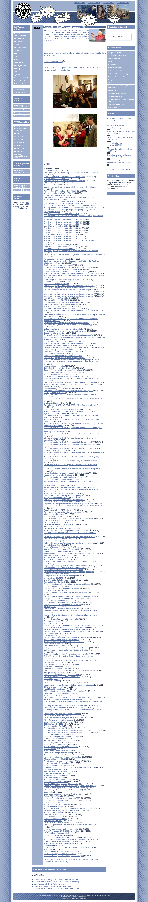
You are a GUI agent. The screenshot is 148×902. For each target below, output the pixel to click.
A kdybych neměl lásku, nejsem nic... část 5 (61, 230)
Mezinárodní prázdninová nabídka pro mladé (61, 810)
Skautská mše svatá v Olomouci (56, 740)
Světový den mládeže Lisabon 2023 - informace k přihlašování (68, 207)
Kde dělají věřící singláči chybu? (56, 374)
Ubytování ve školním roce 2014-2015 (59, 520)
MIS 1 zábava (18, 136)
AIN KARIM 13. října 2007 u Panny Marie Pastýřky (64, 856)
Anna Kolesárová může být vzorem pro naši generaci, (65, 331)
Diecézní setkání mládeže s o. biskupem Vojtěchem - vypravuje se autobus (73, 216)
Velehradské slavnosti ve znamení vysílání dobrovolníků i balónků (70, 561)
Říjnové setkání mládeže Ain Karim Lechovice (62, 852)
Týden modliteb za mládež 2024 (56, 179)
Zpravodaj (17, 50)
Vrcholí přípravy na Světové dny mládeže (60, 716)
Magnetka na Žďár (51, 635)
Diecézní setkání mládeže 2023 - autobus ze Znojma (65, 203)
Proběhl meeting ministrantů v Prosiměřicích (61, 829)
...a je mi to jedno (51, 679)
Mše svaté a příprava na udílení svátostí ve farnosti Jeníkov (67, 670)
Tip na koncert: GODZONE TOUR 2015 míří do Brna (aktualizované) (71, 405)
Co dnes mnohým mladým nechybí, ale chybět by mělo (66, 267)
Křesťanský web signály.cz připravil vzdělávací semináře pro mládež (71, 251)
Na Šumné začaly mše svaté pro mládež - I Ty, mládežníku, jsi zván (70, 325)
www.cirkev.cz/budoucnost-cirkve (57, 70)
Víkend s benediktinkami (53, 806)
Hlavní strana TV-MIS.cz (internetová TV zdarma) (20, 128)
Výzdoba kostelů (20, 81)
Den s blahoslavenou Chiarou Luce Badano (61, 539)
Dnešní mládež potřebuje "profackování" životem (63, 356)
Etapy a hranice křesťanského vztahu (58, 493)
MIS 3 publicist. (19, 142)
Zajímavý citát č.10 (51, 590)
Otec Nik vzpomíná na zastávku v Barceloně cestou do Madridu (69, 697)
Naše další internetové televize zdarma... (21, 156)
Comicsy (17, 113)
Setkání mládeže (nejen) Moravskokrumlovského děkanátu (67, 596)
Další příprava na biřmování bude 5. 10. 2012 (62, 605)
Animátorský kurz (51, 185)
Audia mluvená (19, 151)
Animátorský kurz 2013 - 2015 (56, 557)
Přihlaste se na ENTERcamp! (55, 646)
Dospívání (48, 792)
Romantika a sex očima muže (55, 450)
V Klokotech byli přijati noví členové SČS (60, 854)
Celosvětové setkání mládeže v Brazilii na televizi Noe (65, 568)
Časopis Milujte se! (114, 53)
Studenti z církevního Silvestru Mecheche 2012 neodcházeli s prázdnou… (73, 592)
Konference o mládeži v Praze (56, 782)
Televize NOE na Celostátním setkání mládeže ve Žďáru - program (70, 615)
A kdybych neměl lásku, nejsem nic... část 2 (61, 238)
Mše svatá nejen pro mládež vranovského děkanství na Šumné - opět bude (73, 310)
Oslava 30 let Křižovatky (53, 796)
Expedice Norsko (50, 621)
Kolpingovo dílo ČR (115, 96)
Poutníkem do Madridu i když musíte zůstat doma (63, 718)
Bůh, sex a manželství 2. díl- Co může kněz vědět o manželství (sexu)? (72, 456)
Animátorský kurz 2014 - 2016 (56, 516)
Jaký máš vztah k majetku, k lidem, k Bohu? (61, 755)
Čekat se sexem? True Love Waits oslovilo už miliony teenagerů (69, 572)
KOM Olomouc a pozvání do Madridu (58, 720)
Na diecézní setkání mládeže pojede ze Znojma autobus (66, 531)
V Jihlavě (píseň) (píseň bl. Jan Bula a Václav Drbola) (52, 886)
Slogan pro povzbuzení (53, 835)
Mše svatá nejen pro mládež (55, 413)
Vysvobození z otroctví (53, 282)
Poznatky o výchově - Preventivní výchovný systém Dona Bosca (69, 786)
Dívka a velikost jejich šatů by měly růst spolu (62, 496)
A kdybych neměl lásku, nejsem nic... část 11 (61, 224)
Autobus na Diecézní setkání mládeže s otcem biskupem (66, 360)
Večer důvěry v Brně (52, 742)
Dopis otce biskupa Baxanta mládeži (58, 265)
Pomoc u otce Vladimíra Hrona (56, 601)
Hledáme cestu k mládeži (54, 765)
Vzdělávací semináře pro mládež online (59, 249)
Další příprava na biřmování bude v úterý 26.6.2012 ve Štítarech (69, 625)
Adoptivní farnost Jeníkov (117, 93)
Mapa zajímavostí (20, 66)
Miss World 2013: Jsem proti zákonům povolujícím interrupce (68, 553)
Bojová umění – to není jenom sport (58, 234)
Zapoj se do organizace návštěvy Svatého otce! (62, 794)
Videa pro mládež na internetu (56, 284)
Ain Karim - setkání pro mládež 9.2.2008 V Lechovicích (65, 847)
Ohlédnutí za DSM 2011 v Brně (56, 724)
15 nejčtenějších (19, 92)
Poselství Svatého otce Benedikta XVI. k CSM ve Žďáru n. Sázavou (70, 611)
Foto (15, 56)
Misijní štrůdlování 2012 (53, 633)
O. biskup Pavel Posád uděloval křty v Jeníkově (63, 841)
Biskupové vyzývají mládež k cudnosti (59, 576)
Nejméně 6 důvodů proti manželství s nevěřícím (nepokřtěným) (69, 504)
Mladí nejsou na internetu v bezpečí (58, 352)
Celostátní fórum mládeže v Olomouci (59, 368)
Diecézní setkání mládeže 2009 (56, 817)
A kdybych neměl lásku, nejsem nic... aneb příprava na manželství (70, 240)
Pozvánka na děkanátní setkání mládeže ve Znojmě (64, 181)
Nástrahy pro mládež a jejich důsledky (59, 475)
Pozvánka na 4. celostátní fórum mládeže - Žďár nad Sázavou (68, 685)
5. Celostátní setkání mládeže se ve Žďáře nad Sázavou (66, 660)
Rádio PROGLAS (114, 65)
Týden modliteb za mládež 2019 (56, 300)
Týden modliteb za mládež (54, 366)
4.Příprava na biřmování (53, 687)
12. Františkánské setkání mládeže (58, 833)
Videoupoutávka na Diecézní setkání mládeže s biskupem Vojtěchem (71, 481)
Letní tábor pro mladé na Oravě (56, 245)
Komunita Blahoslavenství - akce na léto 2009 (62, 798)
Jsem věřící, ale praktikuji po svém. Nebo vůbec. (63, 370)
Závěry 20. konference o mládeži (57, 498)
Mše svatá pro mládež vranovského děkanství (62, 502)
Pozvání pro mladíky (52, 195)
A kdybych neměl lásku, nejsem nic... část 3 (61, 236)
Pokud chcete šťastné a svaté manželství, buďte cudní (65, 473)
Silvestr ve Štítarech (52, 681)
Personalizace (19, 89)
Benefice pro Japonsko (53, 734)
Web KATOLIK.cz (114, 59)
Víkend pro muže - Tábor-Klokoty (57, 804)
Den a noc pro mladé (52, 802)
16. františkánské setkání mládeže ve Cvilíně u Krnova (65, 627)
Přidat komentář (59, 861)
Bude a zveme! (19, 38)
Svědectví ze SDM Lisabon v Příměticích (60, 191)
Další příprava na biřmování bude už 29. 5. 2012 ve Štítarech (68, 631)
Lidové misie (18, 63)
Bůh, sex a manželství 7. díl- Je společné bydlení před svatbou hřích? (71, 434)
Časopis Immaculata (115, 80)
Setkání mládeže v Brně (53, 726)
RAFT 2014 (49, 526)
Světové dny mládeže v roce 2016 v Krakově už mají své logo (68, 518)
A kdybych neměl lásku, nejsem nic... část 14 (61, 220)
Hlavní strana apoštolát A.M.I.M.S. (21, 106)
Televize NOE (112, 62)
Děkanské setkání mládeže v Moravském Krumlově (64, 691)
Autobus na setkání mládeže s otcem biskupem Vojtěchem (67, 584)
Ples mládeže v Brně (52, 545)
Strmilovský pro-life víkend (54, 775)
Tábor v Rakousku (51, 522)
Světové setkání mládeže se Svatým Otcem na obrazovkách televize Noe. (73, 701)
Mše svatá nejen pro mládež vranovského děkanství (64, 343)
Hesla (16, 59)
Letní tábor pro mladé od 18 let (56, 226)
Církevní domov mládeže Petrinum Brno (60, 551)
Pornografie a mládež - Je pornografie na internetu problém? (68, 335)
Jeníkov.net (112, 90)
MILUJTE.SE (123, 2)
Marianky (17, 69)
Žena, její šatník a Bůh (53, 432)
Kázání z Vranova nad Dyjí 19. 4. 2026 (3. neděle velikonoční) (56, 888)
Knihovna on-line (20, 110)
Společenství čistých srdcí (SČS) (119, 56)
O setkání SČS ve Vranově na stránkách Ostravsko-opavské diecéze (71, 362)
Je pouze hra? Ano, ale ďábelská (64, 411)
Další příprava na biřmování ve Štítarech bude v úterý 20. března (69, 656)
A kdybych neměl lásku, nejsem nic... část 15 (61, 214)
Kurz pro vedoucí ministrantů (55, 559)
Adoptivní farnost (20, 47)
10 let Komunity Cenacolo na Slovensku (60, 349)
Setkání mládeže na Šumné (55, 812)
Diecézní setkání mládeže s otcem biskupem (62, 269)
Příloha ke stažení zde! (54, 62)
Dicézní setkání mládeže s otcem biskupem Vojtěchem (65, 732)
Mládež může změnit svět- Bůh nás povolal (61, 683)
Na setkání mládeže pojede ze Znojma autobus (62, 757)
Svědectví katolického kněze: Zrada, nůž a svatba (63, 570)
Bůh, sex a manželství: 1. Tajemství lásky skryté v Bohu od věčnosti (70, 461)
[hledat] (120, 36)
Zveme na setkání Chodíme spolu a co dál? (61, 747)
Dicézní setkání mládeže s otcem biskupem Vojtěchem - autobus (69, 730)
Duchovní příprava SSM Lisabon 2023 (59, 201)
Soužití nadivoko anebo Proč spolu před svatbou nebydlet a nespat (70, 465)
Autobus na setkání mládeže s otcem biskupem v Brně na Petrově (70, 395)
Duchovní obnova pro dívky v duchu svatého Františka (65, 788)
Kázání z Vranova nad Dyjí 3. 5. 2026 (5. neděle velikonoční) (55, 880)
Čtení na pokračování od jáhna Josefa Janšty (62, 376)
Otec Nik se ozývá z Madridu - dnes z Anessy (62, 714)
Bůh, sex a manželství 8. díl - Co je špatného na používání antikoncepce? (73, 428)
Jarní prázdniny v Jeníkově (54, 582)
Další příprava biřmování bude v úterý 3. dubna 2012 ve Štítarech (70, 650)
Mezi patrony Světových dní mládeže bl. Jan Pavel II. (65, 629)
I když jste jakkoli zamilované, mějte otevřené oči (63, 279)
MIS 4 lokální (18, 145)
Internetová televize (115, 68)
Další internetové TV (115, 71)
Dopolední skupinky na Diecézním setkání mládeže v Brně (67, 654)
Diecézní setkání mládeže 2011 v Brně (59, 728)
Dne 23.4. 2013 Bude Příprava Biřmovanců (61, 580)
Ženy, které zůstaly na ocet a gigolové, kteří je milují (64, 205)
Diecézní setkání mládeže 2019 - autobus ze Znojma (65, 302)
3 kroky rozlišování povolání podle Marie (60, 304)
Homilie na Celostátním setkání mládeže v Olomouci (64, 345)
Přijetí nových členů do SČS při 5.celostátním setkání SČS (67, 808)
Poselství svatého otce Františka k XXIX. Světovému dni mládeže (70, 533)
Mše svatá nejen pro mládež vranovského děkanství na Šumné (69, 273)
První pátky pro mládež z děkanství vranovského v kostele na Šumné (71, 825)
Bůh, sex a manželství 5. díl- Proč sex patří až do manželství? (68, 442)
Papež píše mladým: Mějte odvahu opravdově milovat (65, 487)
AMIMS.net (79, 2)
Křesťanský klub (50, 777)
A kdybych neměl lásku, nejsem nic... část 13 (61, 222)
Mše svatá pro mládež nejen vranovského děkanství (64, 500)
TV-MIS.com (94, 2)
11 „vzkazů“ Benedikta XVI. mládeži (58, 736)
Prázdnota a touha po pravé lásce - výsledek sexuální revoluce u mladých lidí (74, 255)
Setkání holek (49, 749)
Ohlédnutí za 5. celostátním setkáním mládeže (62, 609)
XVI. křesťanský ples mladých (55, 771)
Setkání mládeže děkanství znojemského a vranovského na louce (70, 187)
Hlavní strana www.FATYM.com (20, 34)
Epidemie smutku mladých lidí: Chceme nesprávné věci (66, 290)
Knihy (16, 72)
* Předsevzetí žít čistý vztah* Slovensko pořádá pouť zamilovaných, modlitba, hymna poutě (69, 542)
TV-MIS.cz (108, 2)
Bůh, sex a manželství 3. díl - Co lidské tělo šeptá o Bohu (67, 448)
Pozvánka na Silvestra (53, 821)
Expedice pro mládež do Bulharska (58, 574)
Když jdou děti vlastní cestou (55, 689)
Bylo (15, 53)
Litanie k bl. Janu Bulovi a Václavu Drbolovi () (50, 884)
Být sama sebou (50, 769)
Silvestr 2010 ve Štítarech (54, 738)
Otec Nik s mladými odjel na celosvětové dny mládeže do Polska (69, 382)
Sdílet (47, 164)
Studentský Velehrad (52, 644)
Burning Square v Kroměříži (55, 393)
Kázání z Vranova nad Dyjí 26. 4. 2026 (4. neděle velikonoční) (56, 882)
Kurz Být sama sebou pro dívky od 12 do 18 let (62, 800)
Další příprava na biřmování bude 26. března (61, 588)
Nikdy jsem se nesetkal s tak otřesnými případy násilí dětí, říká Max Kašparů (74, 275)
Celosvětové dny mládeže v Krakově (58, 389)
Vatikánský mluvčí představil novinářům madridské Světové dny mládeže (72, 710)
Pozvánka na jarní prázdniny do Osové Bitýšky (62, 761)
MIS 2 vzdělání (19, 139)
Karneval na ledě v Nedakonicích (57, 763)
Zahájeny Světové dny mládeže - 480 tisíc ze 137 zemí (66, 705)
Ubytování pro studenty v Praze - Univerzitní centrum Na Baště (69, 566)
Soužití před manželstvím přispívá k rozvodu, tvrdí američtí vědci (69, 537)
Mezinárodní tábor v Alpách (55, 403)
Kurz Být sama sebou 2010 (54, 751)
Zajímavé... (17, 75)
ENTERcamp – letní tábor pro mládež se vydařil (63, 790)
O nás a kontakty (20, 84)
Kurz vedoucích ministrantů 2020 (57, 259)
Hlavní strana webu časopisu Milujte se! (21, 186)
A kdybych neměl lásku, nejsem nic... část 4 (61, 232)
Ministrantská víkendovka (54, 514)
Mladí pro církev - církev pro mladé (57, 815)
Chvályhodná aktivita (52, 212)
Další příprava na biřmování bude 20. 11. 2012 (62, 598)
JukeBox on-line (113, 83)
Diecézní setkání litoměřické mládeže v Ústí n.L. (63, 603)
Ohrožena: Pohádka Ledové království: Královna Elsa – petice (68, 391)
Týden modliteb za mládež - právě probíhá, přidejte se (65, 210)
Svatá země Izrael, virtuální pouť (119, 74)
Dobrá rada (48, 845)
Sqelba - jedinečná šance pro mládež (58, 341)
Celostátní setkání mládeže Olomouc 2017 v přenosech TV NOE (69, 347)
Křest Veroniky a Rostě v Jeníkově (58, 843)
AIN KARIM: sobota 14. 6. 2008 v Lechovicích (62, 831)
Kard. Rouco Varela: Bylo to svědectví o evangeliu (64, 699)
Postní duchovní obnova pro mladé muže (60, 372)
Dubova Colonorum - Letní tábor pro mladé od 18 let (64, 177)
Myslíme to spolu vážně (53, 695)
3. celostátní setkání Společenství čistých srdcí (62, 837)
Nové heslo (48, 849)
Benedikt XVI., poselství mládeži (56, 780)
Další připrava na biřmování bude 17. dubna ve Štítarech (66, 648)
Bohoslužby (18, 41)
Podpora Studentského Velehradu (57, 547)
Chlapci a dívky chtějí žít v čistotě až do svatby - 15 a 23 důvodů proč (71, 378)
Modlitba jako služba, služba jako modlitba (60, 555)
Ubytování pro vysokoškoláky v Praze (59, 722)
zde (27, 203)
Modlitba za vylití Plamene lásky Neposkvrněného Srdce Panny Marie (71, 172)
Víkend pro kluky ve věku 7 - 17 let (58, 193)
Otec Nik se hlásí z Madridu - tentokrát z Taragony (63, 708)
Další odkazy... (113, 107)
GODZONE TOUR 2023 (53, 183)
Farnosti (16, 44)
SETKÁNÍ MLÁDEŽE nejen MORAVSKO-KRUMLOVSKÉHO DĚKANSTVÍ (73, 399)
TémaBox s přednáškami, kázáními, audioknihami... (120, 86)
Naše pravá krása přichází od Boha (58, 753)
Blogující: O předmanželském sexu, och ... (60, 308)
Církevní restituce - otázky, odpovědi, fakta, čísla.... (121, 100)
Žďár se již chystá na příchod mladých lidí (60, 619)
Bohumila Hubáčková (56, 859)
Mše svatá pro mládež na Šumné (57, 306)
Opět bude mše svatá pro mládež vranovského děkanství (66, 323)
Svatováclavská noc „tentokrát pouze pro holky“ (62, 512)
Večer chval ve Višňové (53, 354)
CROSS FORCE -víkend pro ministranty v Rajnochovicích (67, 528)
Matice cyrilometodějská (116, 77)
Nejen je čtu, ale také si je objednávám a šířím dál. (116, 162)
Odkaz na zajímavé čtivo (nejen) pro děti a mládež (64, 329)
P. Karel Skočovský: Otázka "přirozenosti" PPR (62, 409)
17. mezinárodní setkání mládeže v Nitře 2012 (62, 677)
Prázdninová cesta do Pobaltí (55, 819)
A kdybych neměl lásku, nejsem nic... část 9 (61, 228)
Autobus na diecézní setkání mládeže (59, 479)
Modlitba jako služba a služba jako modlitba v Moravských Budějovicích (72, 469)
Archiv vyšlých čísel (21, 190)
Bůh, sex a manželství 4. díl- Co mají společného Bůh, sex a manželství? (73, 444)
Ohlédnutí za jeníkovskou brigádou (57, 668)
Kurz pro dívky (49, 623)
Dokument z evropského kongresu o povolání (62, 675)
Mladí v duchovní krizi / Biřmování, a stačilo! (61, 247)
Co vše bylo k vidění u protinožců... (58, 823)
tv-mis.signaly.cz (21, 206)
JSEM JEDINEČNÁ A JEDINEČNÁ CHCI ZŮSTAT (64, 642)
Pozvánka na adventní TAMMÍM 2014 (59, 510)
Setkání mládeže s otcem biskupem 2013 (60, 586)
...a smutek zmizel (51, 170)
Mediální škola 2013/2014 (54, 578)
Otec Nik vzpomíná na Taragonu (57, 693)
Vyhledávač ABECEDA (116, 104)
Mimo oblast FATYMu (21, 78)
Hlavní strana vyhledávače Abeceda (21, 171)
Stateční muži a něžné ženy (55, 333)
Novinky (16, 133)
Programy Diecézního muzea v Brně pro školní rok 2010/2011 (68, 767)
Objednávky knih (20, 116)
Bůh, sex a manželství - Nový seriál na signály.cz (63, 477)
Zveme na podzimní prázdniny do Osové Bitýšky (63, 784)
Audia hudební (19, 148)
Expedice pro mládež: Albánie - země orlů (60, 524)
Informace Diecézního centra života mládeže (61, 640)
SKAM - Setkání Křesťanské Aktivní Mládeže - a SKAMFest (67, 638)
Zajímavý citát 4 (50, 607)
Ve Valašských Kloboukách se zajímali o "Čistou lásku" (65, 839)
